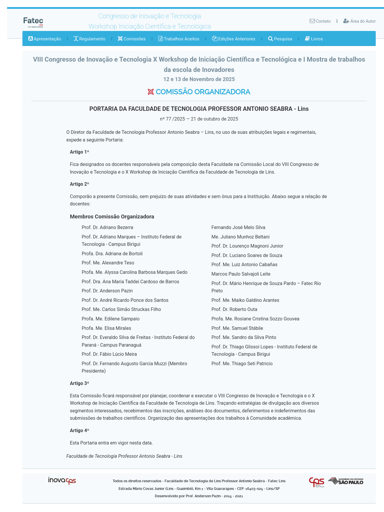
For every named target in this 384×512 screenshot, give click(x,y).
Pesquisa (280, 39)
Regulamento (89, 39)
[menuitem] (44, 39)
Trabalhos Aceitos (178, 39)
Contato (320, 21)
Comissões (132, 39)
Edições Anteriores (233, 39)
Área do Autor (359, 21)
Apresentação (44, 39)
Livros (314, 39)
